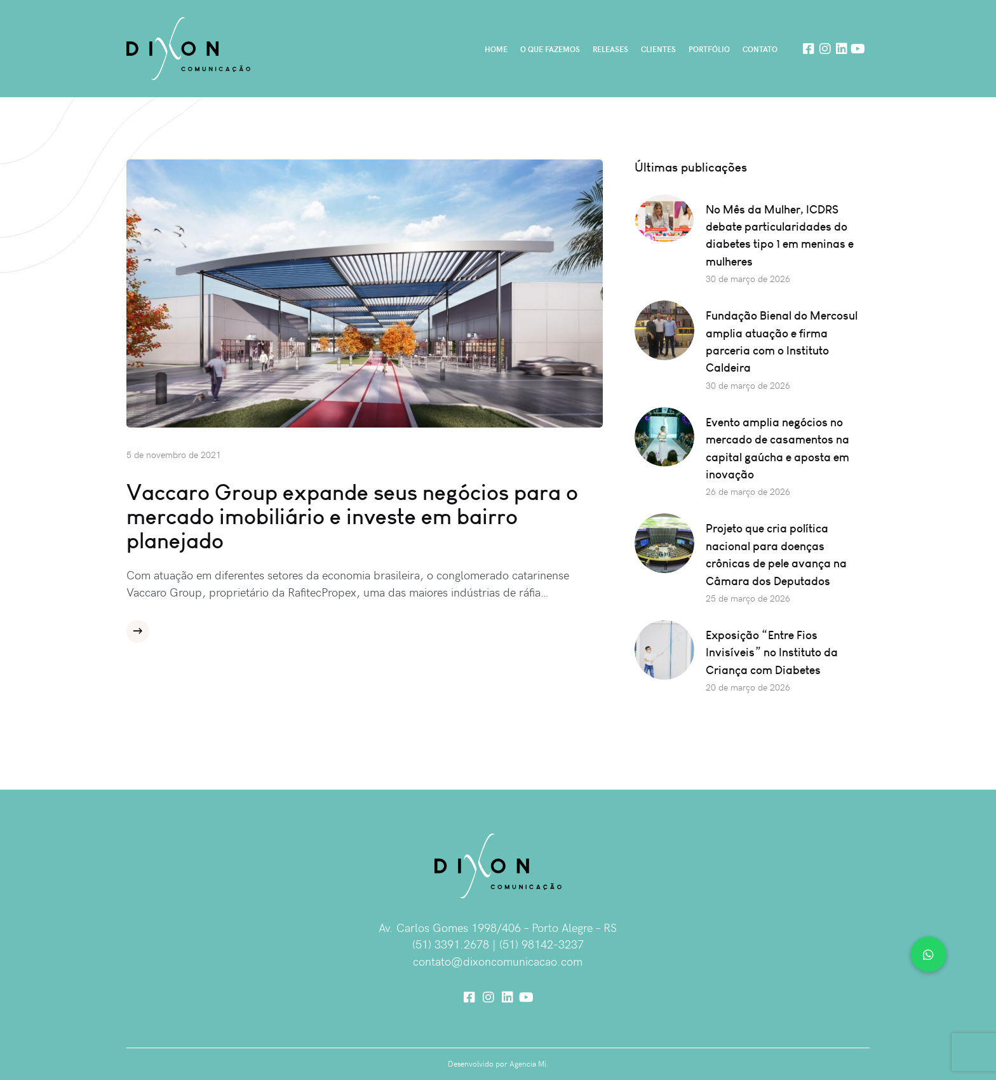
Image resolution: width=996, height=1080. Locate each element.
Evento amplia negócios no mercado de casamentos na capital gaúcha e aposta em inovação (777, 448)
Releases (610, 49)
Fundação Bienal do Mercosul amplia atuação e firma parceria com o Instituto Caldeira (782, 341)
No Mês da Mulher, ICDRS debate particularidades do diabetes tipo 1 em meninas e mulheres (780, 235)
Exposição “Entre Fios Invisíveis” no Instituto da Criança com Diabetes (772, 652)
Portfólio (709, 49)
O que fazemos (550, 49)
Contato (760, 49)
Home (496, 49)
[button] (928, 954)
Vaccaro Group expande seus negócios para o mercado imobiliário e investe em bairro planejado (352, 516)
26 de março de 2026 (748, 491)
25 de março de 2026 (748, 598)
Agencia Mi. (529, 1063)
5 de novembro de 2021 (173, 455)
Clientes (658, 49)
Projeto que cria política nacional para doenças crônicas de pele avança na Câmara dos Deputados (776, 554)
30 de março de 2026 (748, 279)
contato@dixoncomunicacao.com (497, 961)
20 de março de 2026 (748, 687)
